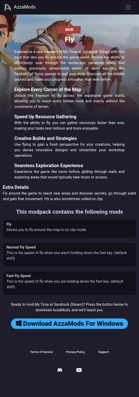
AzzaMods (20, 7)
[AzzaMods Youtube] (79, 370)
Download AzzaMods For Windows (69, 323)
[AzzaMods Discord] (59, 370)
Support (103, 352)
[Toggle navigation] (128, 7)
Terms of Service (41, 352)
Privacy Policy (75, 352)
